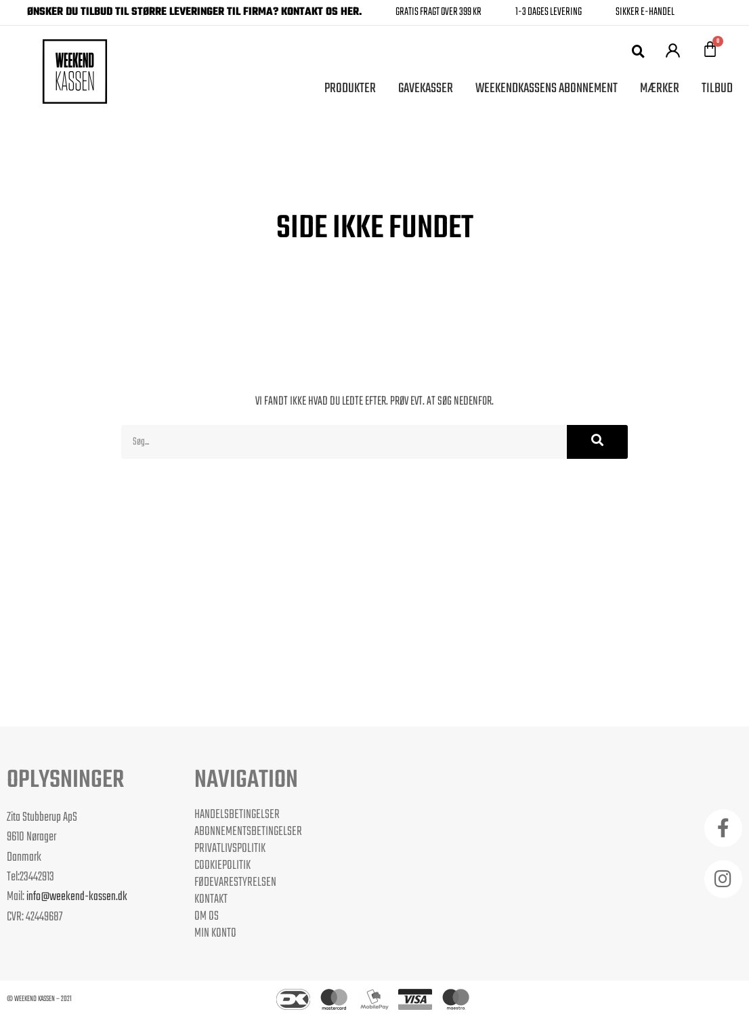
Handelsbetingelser (237, 814)
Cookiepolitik (222, 865)
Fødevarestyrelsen (235, 882)
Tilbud (717, 88)
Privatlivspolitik (229, 848)
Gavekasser (425, 88)
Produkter (350, 88)
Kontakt (211, 899)
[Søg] (597, 442)
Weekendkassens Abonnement (546, 88)
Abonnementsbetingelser (248, 831)
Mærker (659, 88)
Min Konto (215, 933)
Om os (206, 916)
